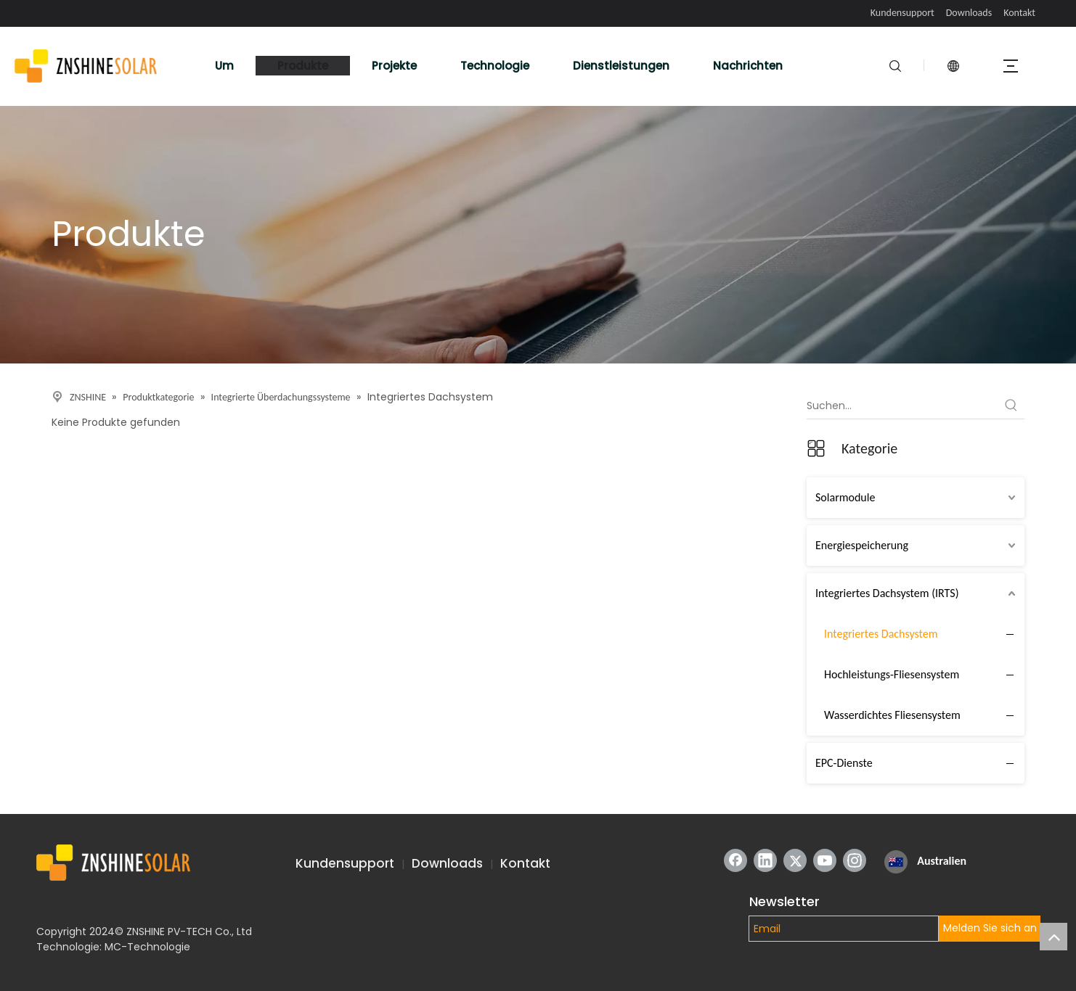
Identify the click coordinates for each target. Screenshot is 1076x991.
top (1053, 936)
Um (224, 65)
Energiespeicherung (861, 545)
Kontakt (1019, 13)
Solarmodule (845, 497)
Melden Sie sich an (990, 928)
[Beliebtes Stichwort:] (1011, 405)
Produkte (302, 65)
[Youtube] (824, 860)
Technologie (494, 65)
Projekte (394, 65)
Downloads (969, 13)
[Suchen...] (902, 405)
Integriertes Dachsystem (881, 634)
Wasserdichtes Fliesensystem (892, 715)
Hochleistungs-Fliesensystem (891, 674)
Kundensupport (902, 13)
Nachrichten (748, 65)
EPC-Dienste (844, 763)
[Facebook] (735, 860)
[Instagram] (854, 860)
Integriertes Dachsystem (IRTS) (886, 593)
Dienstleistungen (621, 65)
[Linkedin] (765, 860)
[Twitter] (795, 860)
